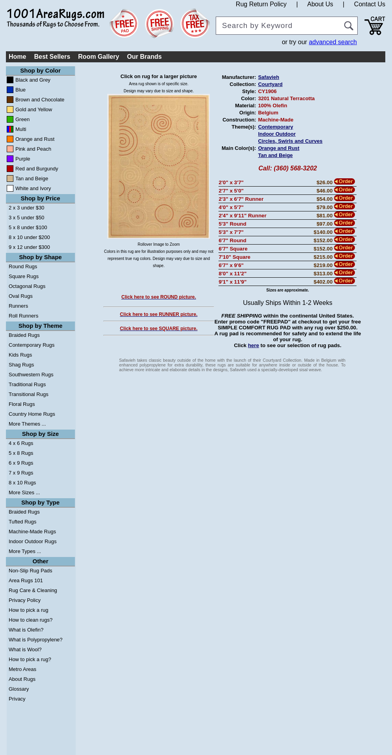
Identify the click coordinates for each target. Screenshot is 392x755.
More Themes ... (27, 424)
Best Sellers (52, 56)
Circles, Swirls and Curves (290, 141)
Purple (22, 159)
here (253, 345)
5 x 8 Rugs (21, 453)
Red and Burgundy (36, 169)
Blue (20, 90)
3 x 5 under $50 (26, 218)
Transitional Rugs (29, 394)
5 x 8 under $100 (28, 227)
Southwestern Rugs (31, 375)
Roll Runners (23, 316)
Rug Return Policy (261, 4)
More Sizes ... (24, 492)
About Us (320, 4)
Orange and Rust (34, 139)
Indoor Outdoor (276, 134)
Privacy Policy (25, 600)
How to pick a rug (28, 610)
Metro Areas (22, 669)
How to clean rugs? (30, 620)
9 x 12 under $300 (29, 247)
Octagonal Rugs (27, 286)
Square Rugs (24, 276)
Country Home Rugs (32, 414)
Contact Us (369, 4)
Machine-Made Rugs (32, 531)
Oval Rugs (21, 296)
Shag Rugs (21, 365)
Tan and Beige (31, 178)
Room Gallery (98, 56)
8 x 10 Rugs (22, 483)
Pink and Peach (33, 149)
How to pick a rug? (30, 659)
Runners (18, 306)
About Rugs (22, 679)
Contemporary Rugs (31, 345)
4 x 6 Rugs (21, 443)
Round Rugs (23, 266)
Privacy (17, 699)
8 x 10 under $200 (29, 237)
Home (17, 56)
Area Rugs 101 (26, 580)
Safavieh (268, 77)
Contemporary (275, 127)
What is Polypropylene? (36, 640)
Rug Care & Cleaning (33, 590)
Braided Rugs (24, 335)
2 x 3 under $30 (26, 208)
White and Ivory (33, 188)
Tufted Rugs (22, 522)
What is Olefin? (26, 630)
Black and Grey (32, 80)
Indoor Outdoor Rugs (32, 541)
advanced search (333, 42)
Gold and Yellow (33, 109)
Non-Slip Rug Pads (30, 571)
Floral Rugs (22, 404)
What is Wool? (25, 649)
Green (22, 119)
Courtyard (270, 84)
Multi (20, 129)
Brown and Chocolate (39, 100)
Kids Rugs (20, 355)
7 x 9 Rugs (21, 473)
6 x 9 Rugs (21, 463)
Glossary (19, 689)
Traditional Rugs (27, 384)
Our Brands (144, 56)
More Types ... (25, 551)
